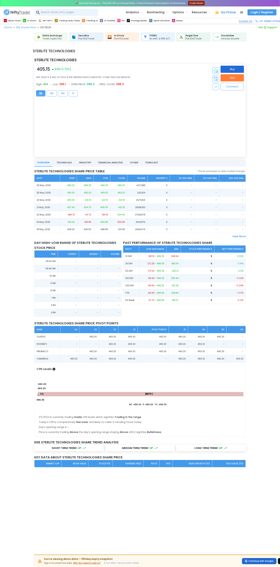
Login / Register (262, 12)
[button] (8, 27)
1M (62, 93)
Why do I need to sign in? (87, 563)
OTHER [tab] (134, 162)
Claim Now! (196, 3)
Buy (232, 69)
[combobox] (66, 12)
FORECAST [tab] (151, 162)
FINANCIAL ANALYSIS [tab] (110, 162)
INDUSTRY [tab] (85, 162)
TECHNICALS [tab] (64, 162)
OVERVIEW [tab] (43, 162)
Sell (232, 78)
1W (52, 93)
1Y (73, 93)
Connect (232, 86)
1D (40, 93)
